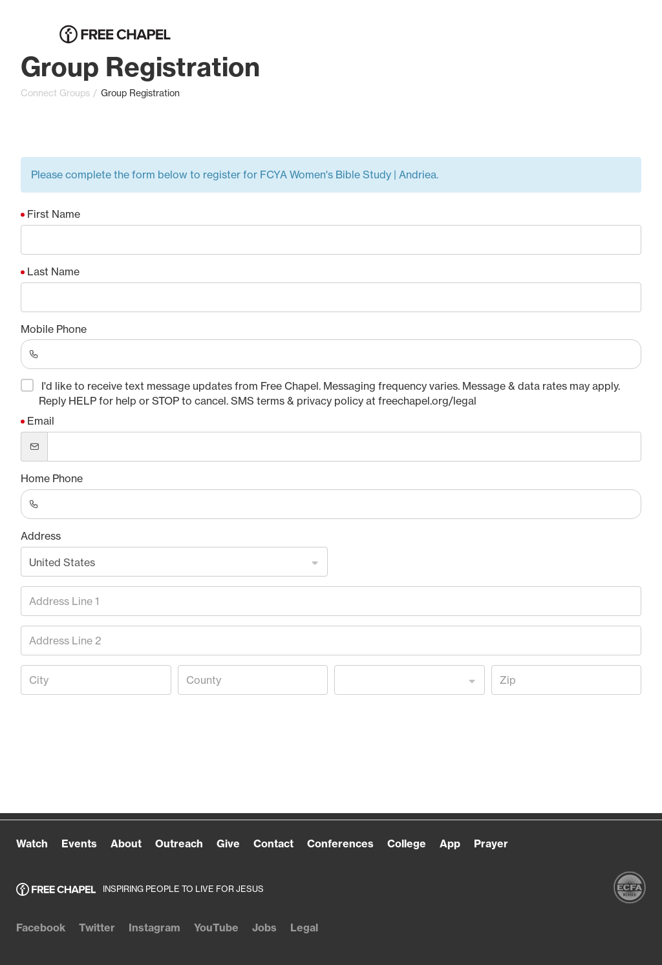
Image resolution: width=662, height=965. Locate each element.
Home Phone (52, 478)
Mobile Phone (54, 329)
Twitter (97, 927)
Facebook (40, 927)
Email (40, 420)
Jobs (264, 927)
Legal (304, 927)
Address (41, 535)
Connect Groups (55, 93)
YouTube (216, 927)
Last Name (53, 271)
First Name (53, 213)
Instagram (154, 927)
